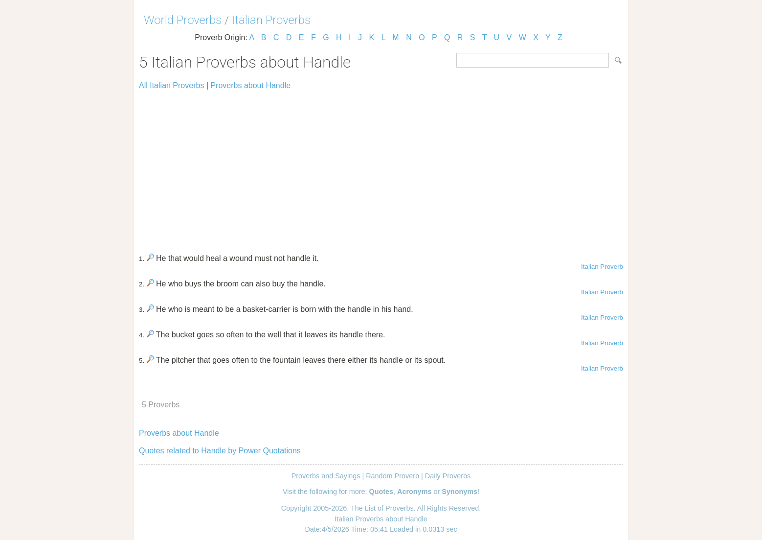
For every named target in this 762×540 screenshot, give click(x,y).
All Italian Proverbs (171, 85)
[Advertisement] (381, 167)
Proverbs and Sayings (325, 476)
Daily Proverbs (448, 476)
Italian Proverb (602, 266)
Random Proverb (392, 476)
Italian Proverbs (271, 20)
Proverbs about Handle (250, 85)
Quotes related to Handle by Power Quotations (220, 450)
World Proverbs (183, 20)
